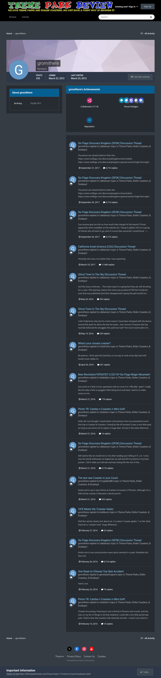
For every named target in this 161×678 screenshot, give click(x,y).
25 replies (107, 530)
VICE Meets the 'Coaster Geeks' (96, 509)
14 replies (104, 433)
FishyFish (104, 346)
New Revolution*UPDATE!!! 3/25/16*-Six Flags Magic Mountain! (114, 374)
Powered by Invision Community (80, 660)
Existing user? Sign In (126, 6)
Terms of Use (12, 674)
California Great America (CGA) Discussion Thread (106, 246)
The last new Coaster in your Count (98, 477)
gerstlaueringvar (107, 574)
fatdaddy (103, 377)
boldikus (103, 512)
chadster (103, 412)
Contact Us (89, 656)
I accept (145, 672)
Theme (59, 656)
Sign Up (147, 6)
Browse (12, 17)
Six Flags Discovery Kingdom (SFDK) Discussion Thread (109, 143)
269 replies (103, 299)
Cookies (102, 656)
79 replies (107, 589)
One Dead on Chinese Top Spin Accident (101, 571)
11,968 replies (106, 264)
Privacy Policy (74, 656)
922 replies (105, 499)
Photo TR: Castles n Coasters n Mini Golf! (101, 409)
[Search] (113, 17)
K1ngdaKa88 (105, 481)
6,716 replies (110, 168)
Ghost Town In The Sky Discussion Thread (102, 274)
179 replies (105, 399)
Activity (25, 17)
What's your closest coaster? (94, 343)
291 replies (103, 364)
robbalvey (104, 146)
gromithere (83, 146)
